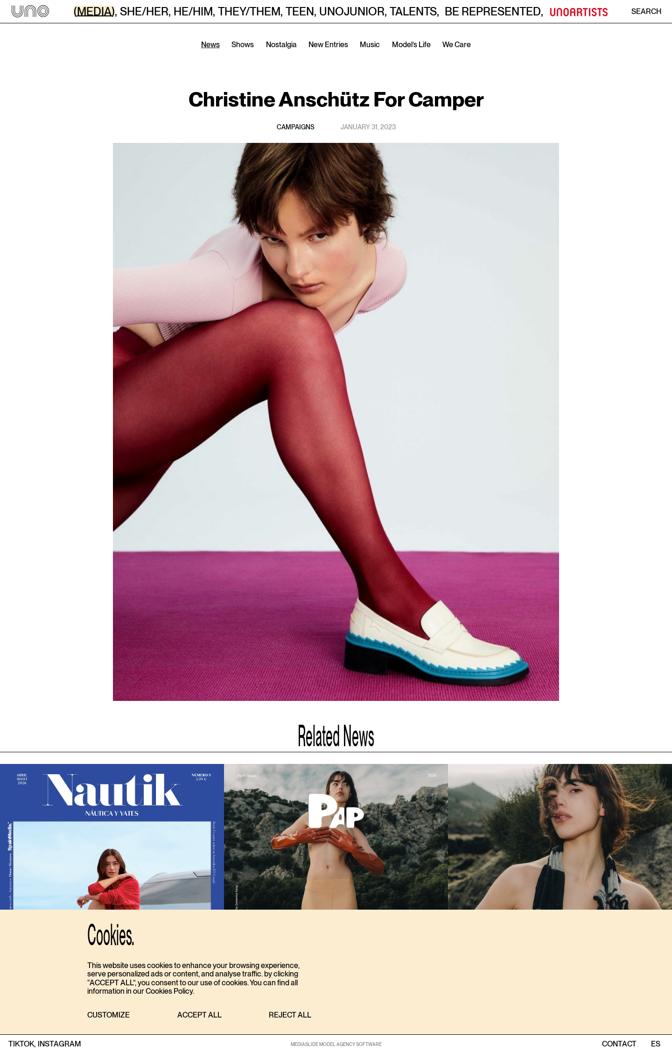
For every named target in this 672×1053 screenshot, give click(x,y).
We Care (456, 44)
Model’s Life (411, 44)
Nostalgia (281, 44)
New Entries (328, 44)
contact (619, 1044)
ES (655, 1044)
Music (370, 44)
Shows (242, 44)
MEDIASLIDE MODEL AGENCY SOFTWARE (336, 1044)
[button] (108, 1015)
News (210, 44)
